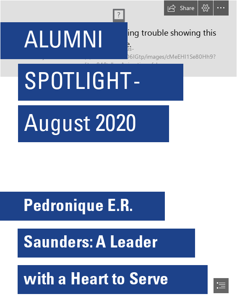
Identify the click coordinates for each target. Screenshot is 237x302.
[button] (181, 8)
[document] (118, 151)
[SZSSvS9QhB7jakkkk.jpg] (118, 75)
